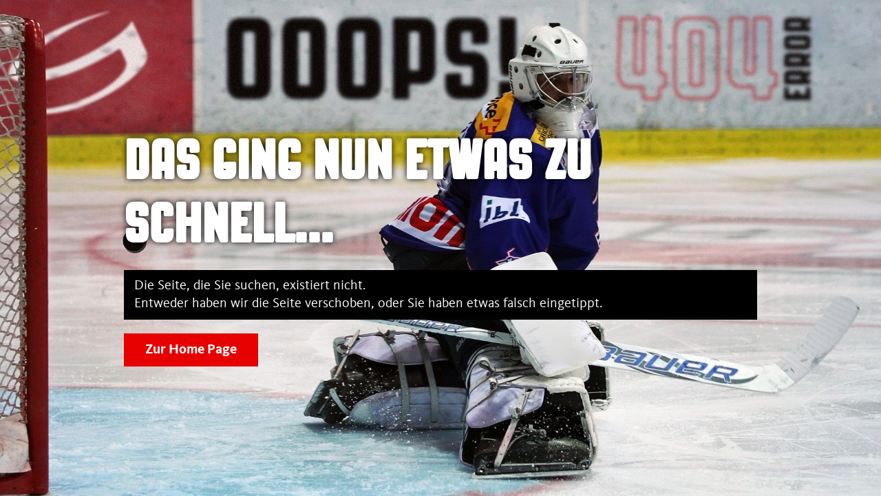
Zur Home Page (191, 350)
